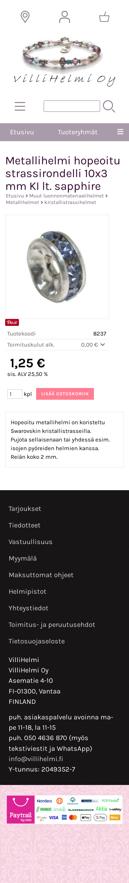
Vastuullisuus (31, 542)
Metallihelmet (22, 202)
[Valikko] (120, 132)
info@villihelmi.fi (36, 759)
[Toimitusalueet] (25, 17)
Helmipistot (27, 591)
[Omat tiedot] (64, 17)
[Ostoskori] (104, 17)
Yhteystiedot (29, 608)
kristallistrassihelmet (70, 202)
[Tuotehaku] (72, 106)
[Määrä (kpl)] (14, 394)
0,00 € (93, 344)
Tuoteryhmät (78, 132)
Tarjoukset (25, 509)
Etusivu (22, 132)
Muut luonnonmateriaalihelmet (66, 196)
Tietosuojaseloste (37, 641)
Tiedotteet (25, 525)
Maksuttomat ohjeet (41, 575)
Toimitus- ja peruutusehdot (52, 625)
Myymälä (23, 558)
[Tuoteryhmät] (20, 106)
